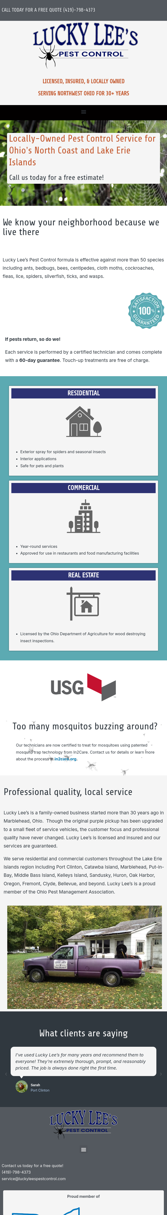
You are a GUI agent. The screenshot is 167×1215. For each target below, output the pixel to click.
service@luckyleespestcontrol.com (34, 1178)
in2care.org (65, 759)
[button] (83, 111)
